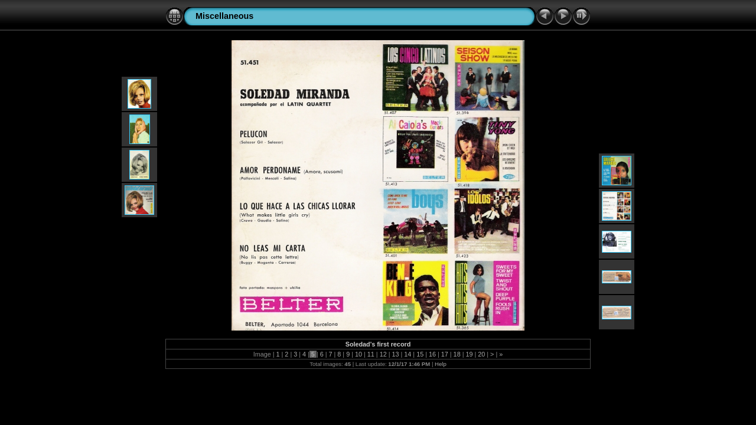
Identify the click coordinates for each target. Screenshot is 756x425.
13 (395, 354)
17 (444, 354)
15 (420, 354)
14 (407, 354)
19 (469, 354)
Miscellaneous (224, 16)
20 (481, 354)
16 (432, 354)
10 (358, 354)
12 (383, 354)
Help (441, 364)
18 (457, 354)
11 (371, 354)
